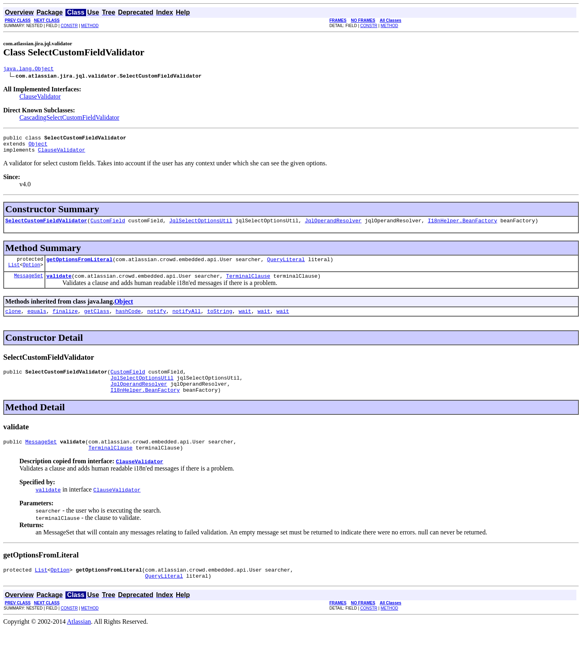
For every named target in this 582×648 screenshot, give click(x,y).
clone (13, 320)
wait (244, 320)
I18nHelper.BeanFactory (462, 226)
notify (156, 320)
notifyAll (187, 320)
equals (36, 320)
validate (59, 284)
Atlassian (79, 640)
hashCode (128, 320)
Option (31, 273)
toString (219, 320)
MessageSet (28, 284)
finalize (65, 320)
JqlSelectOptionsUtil (200, 226)
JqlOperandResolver (333, 226)
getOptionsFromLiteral (79, 266)
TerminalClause (248, 284)
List (14, 273)
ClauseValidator (40, 97)
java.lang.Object (28, 69)
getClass (96, 320)
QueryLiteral (286, 266)
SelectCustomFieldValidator (46, 226)
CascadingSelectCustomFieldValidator (69, 118)
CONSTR (69, 25)
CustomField (108, 226)
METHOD (90, 25)
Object (37, 147)
